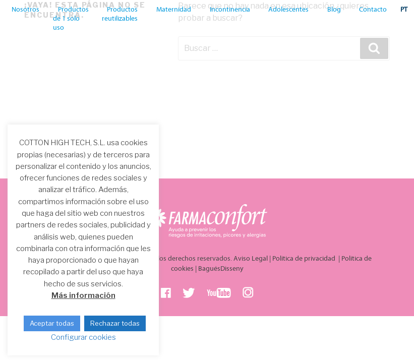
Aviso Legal (250, 259)
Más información (83, 295)
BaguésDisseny (221, 269)
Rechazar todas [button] (115, 323)
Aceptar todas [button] (52, 323)
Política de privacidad (304, 259)
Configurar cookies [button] (83, 337)
